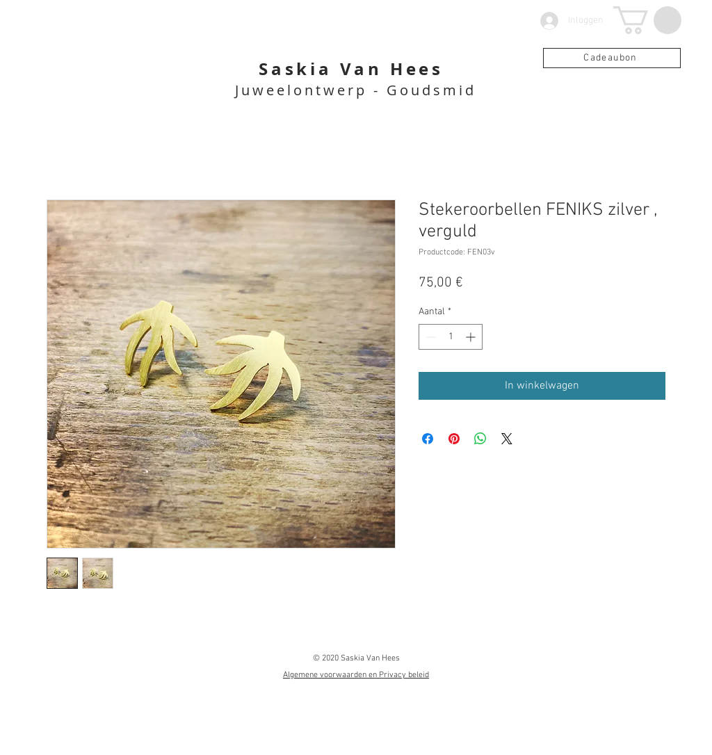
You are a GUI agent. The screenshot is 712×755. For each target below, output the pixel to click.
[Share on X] (507, 438)
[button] (647, 20)
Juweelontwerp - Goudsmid (355, 90)
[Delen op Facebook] (427, 438)
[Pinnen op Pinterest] (454, 438)
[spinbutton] (450, 337)
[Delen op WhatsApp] (480, 438)
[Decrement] (429, 337)
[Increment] (471, 337)
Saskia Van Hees (351, 69)
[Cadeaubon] (612, 58)
